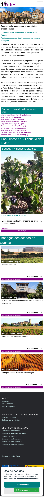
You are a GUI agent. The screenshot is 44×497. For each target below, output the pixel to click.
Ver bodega (22, 230)
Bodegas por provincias (11, 420)
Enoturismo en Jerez (9, 436)
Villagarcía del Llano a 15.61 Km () (16, 115)
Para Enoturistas (8, 404)
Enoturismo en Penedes (11, 431)
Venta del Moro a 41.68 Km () (14, 121)
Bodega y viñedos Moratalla (19, 148)
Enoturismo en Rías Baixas (12, 442)
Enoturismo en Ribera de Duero (14, 433)
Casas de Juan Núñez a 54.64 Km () (16, 132)
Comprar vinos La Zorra (11, 456)
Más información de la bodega (11, 279)
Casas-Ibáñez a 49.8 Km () (13, 126)
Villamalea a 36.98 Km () (12, 119)
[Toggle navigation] (40, 3)
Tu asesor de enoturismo (27, 490)
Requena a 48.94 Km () (12, 124)
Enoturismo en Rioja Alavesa (13, 444)
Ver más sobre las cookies (28, 479)
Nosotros (5, 401)
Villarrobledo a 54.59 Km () (13, 130)
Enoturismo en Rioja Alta (11, 439)
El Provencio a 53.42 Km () (13, 128)
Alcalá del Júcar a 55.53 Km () (14, 135)
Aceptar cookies (22, 485)
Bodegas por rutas (9, 417)
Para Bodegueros (8, 406)
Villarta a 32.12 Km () (11, 117)
